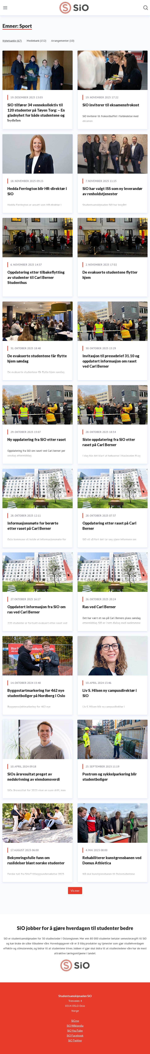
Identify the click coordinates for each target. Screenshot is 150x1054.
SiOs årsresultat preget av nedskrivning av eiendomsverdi (33, 776)
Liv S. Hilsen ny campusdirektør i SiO (109, 693)
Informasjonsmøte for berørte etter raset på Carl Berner (32, 526)
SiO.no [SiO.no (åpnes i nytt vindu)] (75, 1020)
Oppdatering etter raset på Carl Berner (109, 526)
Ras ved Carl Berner (99, 606)
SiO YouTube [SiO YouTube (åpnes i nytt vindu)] (75, 1030)
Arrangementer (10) (62, 40)
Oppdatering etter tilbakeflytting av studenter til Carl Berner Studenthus (36, 277)
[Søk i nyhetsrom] (145, 7)
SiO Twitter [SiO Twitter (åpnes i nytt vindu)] (75, 1040)
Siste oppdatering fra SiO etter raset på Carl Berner (108, 442)
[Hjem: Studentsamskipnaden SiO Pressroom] (74, 8)
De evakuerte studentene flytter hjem (110, 275)
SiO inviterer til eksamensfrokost (110, 105)
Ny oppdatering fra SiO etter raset (36, 439)
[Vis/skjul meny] (5, 7)
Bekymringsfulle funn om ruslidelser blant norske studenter (36, 860)
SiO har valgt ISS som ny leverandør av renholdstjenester (112, 191)
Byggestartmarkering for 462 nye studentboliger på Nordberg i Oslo (36, 693)
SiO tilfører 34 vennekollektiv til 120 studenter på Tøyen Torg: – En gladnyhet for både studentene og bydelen (36, 113)
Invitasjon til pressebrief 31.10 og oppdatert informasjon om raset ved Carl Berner (110, 361)
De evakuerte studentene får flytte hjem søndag (37, 358)
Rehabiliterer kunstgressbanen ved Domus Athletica (111, 860)
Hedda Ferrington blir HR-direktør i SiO (37, 191)
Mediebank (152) (36, 40)
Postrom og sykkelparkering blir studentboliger (109, 776)
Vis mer (75, 890)
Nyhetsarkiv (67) (12, 40)
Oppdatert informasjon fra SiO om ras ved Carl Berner (36, 609)
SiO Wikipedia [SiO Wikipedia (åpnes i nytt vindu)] (75, 1025)
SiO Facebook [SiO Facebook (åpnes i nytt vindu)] (75, 1035)
